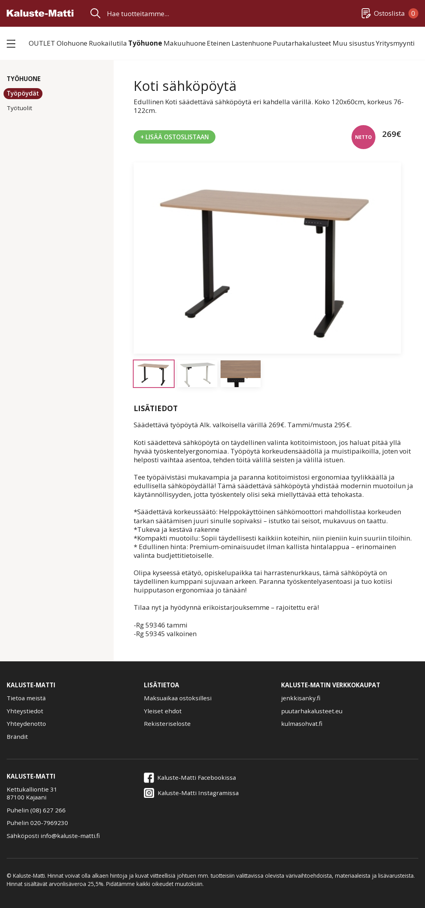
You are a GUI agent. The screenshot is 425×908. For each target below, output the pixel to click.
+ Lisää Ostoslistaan (174, 137)
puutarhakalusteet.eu (311, 711)
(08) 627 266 (48, 810)
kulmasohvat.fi (301, 723)
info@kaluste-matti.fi (70, 836)
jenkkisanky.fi (300, 698)
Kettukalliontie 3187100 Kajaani (32, 793)
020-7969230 (49, 823)
